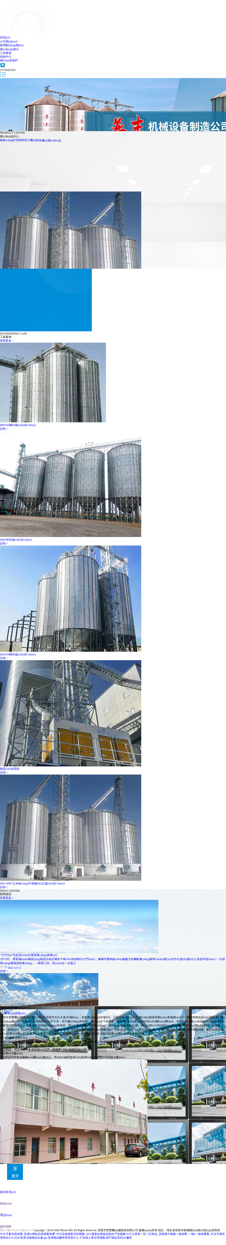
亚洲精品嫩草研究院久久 (63, 1237)
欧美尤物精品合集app (33, 1237)
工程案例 (5, 53)
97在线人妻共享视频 (92, 1237)
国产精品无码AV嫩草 (119, 1237)
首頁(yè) (5, 37)
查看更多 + (7, 340)
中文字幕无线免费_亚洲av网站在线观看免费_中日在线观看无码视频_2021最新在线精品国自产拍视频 (63, 1233)
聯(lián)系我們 (8, 60)
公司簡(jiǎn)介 (9, 41)
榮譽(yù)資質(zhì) (13, 1013)
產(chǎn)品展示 (9, 49)
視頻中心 (5, 56)
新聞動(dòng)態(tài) (11, 45)
